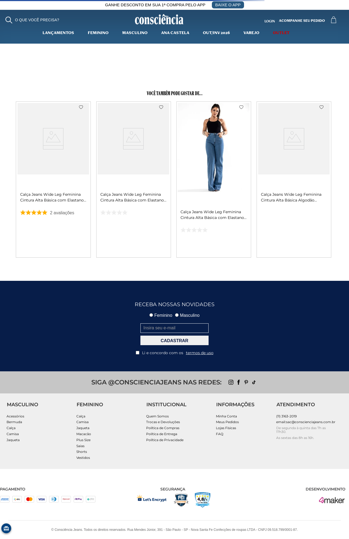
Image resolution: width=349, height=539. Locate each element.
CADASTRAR (174, 340)
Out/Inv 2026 (216, 33)
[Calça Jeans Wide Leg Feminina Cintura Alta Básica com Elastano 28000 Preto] (133, 179)
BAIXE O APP (227, 4)
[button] (32, 20)
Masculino (135, 33)
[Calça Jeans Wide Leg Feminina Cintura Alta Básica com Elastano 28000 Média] (213, 179)
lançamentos (58, 33)
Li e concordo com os (174, 353)
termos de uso (199, 353)
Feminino (98, 33)
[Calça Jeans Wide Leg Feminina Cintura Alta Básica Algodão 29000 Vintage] (294, 179)
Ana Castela (175, 33)
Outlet (281, 33)
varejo (251, 33)
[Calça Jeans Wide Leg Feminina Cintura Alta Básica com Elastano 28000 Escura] (53, 179)
